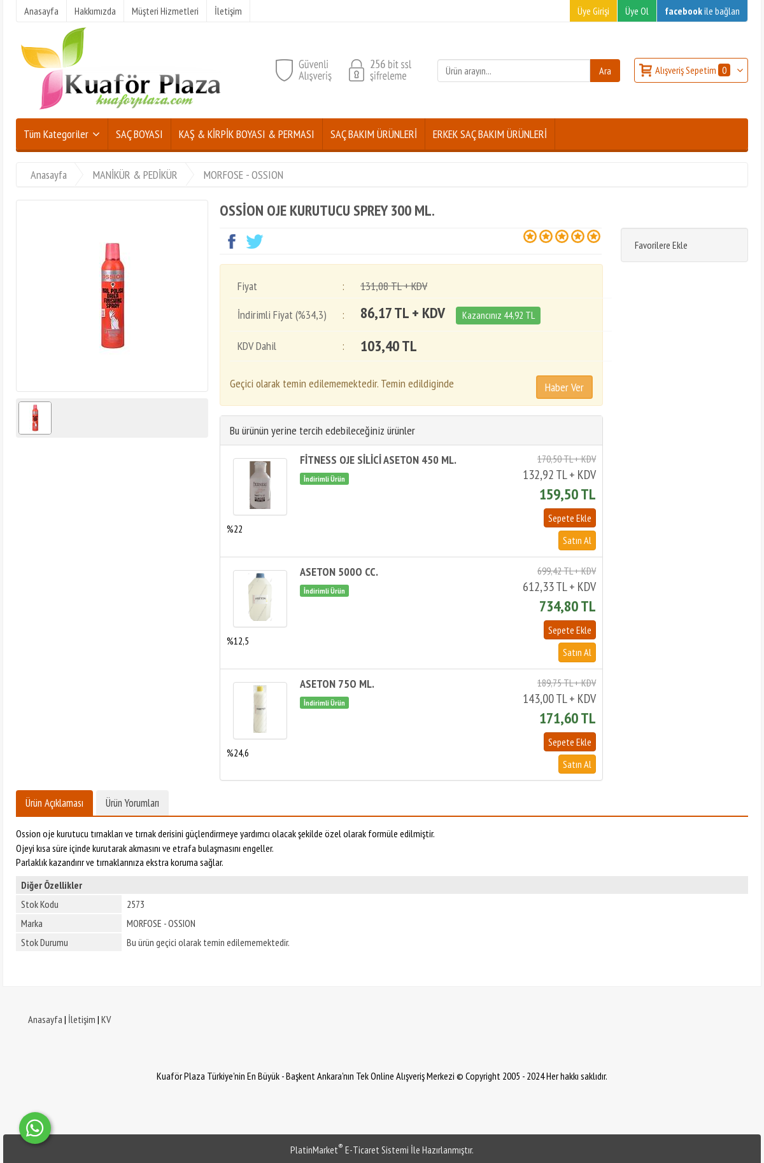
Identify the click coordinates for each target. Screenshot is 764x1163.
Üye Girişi (593, 10)
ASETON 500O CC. (339, 571)
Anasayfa (45, 1019)
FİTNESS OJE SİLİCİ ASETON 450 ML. (378, 459)
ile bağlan (702, 10)
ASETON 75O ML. (337, 683)
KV (106, 1019)
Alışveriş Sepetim (693, 70)
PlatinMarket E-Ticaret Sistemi (349, 1149)
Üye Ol (637, 10)
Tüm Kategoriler (56, 134)
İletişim (82, 1019)
